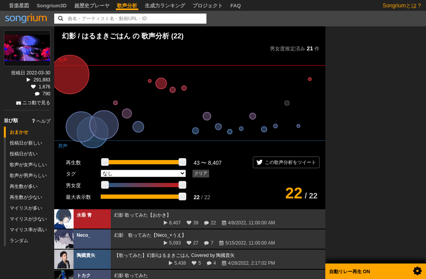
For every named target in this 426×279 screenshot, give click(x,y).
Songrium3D (52, 6)
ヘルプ (41, 121)
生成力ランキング (165, 6)
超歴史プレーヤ (92, 6)
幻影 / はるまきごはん (97, 36)
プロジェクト (207, 6)
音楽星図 (19, 6)
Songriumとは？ (402, 5)
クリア (200, 173)
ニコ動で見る (36, 102)
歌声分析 (127, 6)
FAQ (235, 6)
